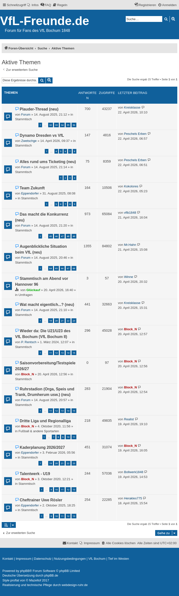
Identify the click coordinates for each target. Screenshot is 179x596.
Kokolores (131, 186)
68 (74, 268)
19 (50, 320)
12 (56, 352)
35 (68, 125)
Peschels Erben (135, 134)
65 (56, 268)
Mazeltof (35, 580)
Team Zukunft (32, 188)
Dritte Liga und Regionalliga (45, 421)
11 (50, 352)
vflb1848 (130, 212)
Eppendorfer (30, 193)
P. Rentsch (28, 342)
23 (74, 320)
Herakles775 (133, 498)
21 (62, 320)
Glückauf (33, 290)
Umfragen (25, 295)
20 (56, 320)
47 (62, 236)
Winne (128, 277)
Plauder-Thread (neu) (39, 109)
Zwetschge (29, 141)
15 (74, 352)
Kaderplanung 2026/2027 (42, 447)
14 (68, 352)
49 (74, 236)
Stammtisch (23, 119)
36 (74, 125)
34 (62, 125)
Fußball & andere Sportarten (38, 431)
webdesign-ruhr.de (75, 585)
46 (56, 236)
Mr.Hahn (130, 245)
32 (50, 125)
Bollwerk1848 (133, 472)
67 (68, 268)
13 (62, 352)
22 (68, 320)
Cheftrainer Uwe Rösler (41, 500)
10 (68, 437)
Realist (129, 419)
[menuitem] (33, 5)
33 (56, 125)
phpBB (24, 571)
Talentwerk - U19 (35, 474)
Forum (25, 114)
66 (62, 268)
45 (50, 236)
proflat (14, 580)
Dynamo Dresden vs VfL (42, 135)
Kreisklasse (132, 107)
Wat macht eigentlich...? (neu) (47, 305)
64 (50, 268)
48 (68, 236)
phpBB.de (51, 575)
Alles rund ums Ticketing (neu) (48, 162)
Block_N (130, 329)
